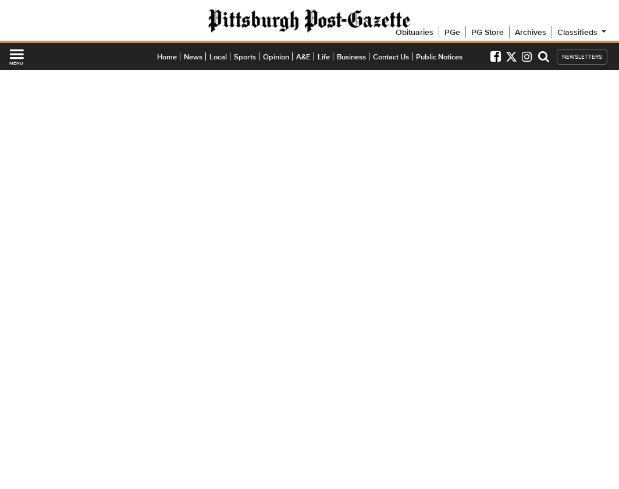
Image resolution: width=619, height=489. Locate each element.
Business (351, 56)
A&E (303, 56)
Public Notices (439, 56)
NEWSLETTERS (582, 56)
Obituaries (414, 32)
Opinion (276, 56)
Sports (245, 56)
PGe (452, 32)
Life (324, 56)
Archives (530, 32)
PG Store (487, 32)
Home (167, 56)
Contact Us (391, 56)
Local (218, 56)
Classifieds (582, 32)
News (193, 56)
